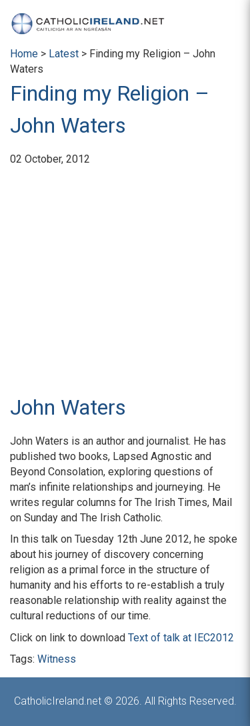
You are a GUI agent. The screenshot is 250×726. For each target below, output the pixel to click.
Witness (56, 659)
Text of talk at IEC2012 (181, 637)
